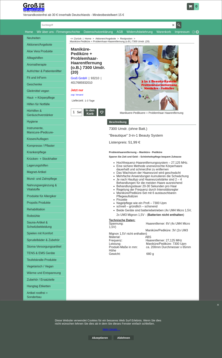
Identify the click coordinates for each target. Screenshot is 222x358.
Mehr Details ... (111, 329)
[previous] (193, 32)
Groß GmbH (79, 78)
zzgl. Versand (77, 95)
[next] (197, 32)
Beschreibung (118, 122)
